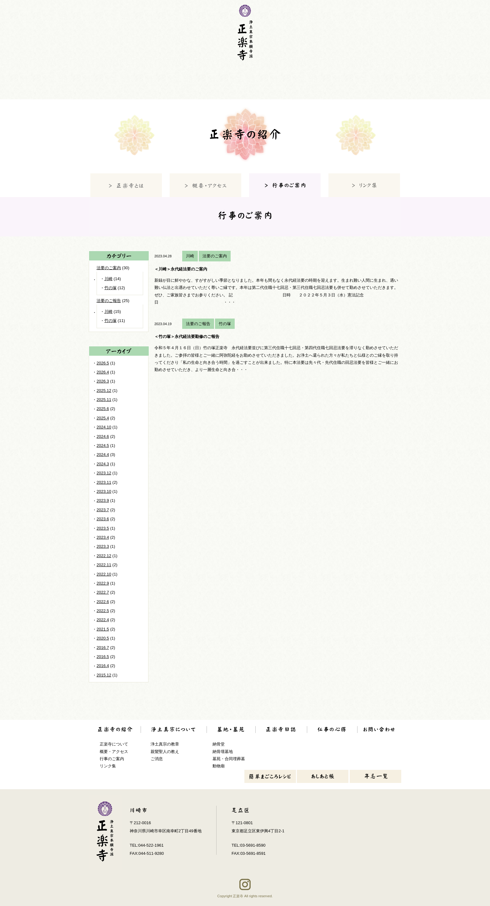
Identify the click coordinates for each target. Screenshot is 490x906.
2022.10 (104, 574)
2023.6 (103, 519)
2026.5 (103, 363)
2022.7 (103, 592)
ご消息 (157, 758)
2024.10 (104, 427)
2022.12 (104, 555)
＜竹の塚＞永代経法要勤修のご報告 (186, 336)
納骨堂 (218, 744)
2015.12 (104, 675)
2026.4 (103, 372)
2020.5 (103, 638)
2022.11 (104, 564)
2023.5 (103, 528)
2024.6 (103, 436)
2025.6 (103, 408)
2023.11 (104, 482)
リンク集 (108, 766)
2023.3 (103, 546)
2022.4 (103, 619)
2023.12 (104, 473)
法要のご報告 (198, 323)
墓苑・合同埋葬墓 (228, 758)
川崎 (190, 256)
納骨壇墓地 (222, 751)
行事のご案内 (112, 758)
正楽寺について (114, 744)
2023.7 (103, 509)
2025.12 (104, 390)
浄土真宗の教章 (165, 744)
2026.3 (103, 381)
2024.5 (103, 445)
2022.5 (103, 610)
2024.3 (103, 464)
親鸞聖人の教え (165, 751)
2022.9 (103, 583)
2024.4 (103, 454)
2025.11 (104, 399)
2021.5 (103, 629)
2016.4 (103, 665)
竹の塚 (225, 323)
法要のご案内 (214, 256)
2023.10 (104, 491)
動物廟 (218, 766)
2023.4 (103, 537)
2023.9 (103, 500)
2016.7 (103, 647)
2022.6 (103, 601)
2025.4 (103, 418)
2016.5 (103, 656)
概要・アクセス (114, 751)
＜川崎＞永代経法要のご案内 (180, 269)
